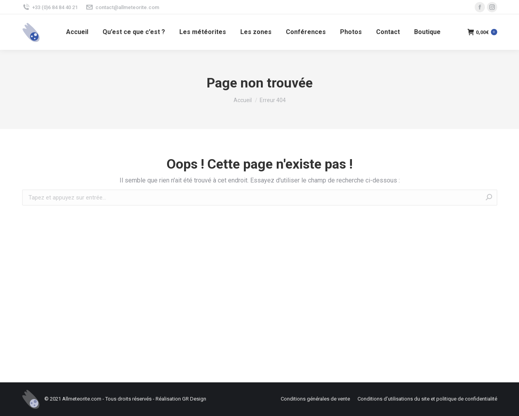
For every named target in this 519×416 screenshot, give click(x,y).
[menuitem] (77, 32)
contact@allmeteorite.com (122, 7)
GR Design (194, 399)
